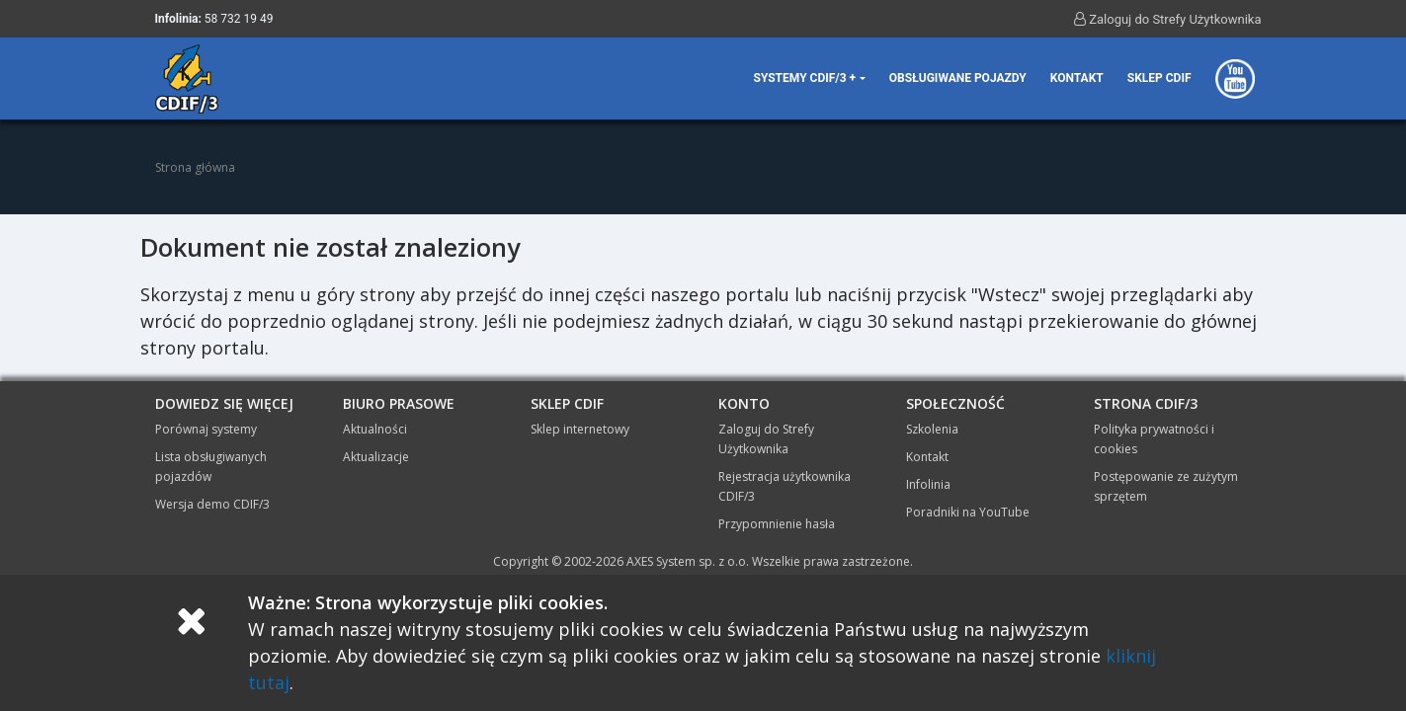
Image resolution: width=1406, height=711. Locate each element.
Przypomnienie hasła (776, 523)
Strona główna (195, 167)
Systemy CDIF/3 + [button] (805, 78)
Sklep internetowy (580, 429)
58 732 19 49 (239, 19)
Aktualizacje (376, 456)
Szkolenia (932, 429)
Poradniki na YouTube (968, 512)
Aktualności (375, 429)
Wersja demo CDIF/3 (212, 504)
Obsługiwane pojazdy (958, 78)
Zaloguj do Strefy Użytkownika (1168, 19)
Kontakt (1077, 78)
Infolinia (928, 484)
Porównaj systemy (206, 429)
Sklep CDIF (1159, 78)
